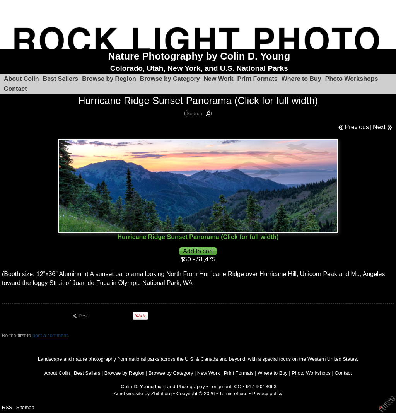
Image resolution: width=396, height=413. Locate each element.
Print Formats (257, 78)
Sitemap (25, 407)
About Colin (21, 78)
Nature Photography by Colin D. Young (199, 56)
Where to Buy (301, 78)
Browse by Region (109, 78)
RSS (7, 407)
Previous (357, 127)
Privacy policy (267, 393)
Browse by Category (170, 78)
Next (379, 127)
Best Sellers (61, 78)
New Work (219, 78)
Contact (15, 88)
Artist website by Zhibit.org (143, 393)
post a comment (50, 335)
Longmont (220, 386)
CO (237, 386)
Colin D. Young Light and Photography (163, 386)
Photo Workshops (351, 78)
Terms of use (233, 393)
